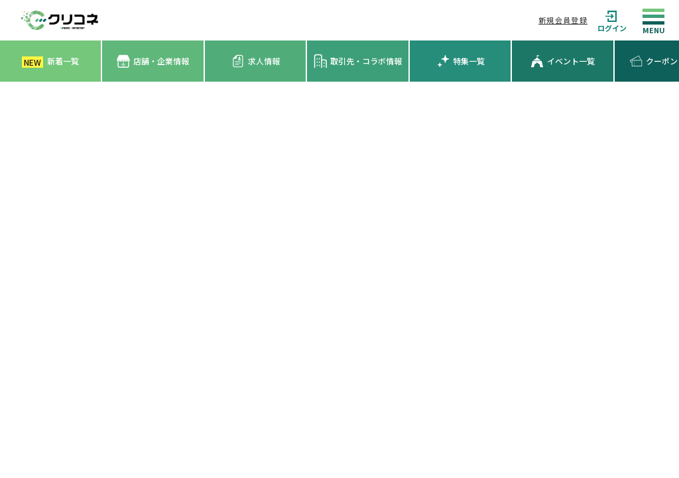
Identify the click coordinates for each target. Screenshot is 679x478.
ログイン (612, 20)
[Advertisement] (339, 181)
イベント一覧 (562, 61)
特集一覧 (460, 61)
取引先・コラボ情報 (358, 61)
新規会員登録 (562, 20)
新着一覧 (50, 61)
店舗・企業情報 (153, 61)
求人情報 (255, 61)
